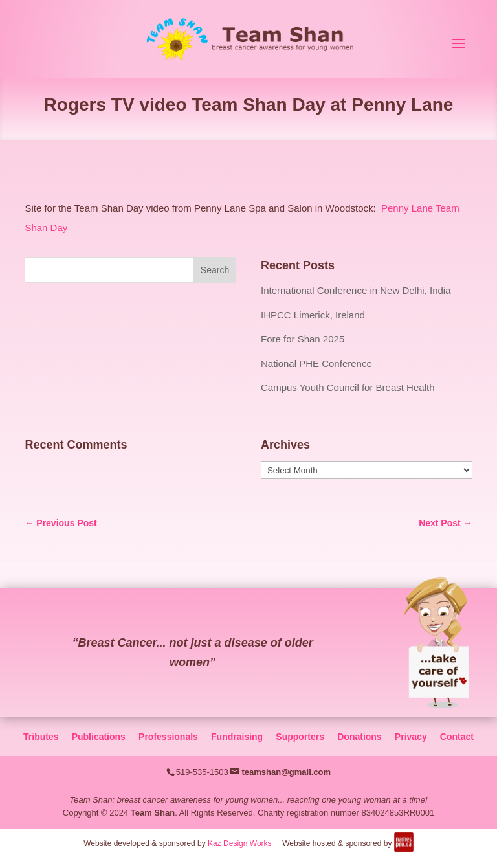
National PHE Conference (316, 363)
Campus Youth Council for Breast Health (347, 387)
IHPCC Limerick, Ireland (313, 314)
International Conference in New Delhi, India (356, 290)
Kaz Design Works (239, 843)
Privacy (411, 736)
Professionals (168, 736)
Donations (359, 736)
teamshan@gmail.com (286, 772)
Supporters (300, 736)
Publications (99, 736)
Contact (457, 736)
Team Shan (153, 813)
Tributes (40, 736)
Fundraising (237, 736)
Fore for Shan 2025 (302, 338)
